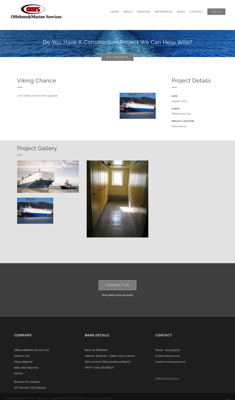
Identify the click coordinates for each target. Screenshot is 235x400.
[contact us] (117, 285)
